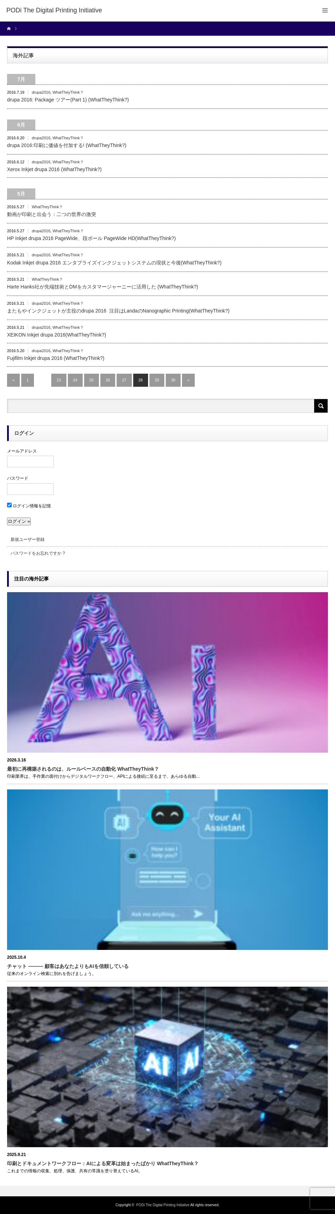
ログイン (24, 433)
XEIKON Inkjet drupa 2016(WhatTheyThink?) (56, 335)
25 (91, 380)
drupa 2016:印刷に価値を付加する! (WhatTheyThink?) (67, 145)
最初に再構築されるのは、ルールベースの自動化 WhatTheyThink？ (83, 769)
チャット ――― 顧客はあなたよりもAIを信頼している (68, 966)
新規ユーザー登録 (28, 539)
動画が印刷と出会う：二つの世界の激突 (51, 214)
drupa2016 (41, 92)
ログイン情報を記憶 (29, 505)
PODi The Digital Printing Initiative (162, 1205)
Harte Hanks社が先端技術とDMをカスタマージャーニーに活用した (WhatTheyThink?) (102, 287)
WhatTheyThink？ (68, 92)
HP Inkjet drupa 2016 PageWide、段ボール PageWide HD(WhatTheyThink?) (91, 238)
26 (108, 380)
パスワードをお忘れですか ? (38, 553)
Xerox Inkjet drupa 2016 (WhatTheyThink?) (54, 169)
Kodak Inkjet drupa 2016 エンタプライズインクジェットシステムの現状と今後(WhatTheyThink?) (114, 262)
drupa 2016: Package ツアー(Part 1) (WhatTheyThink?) (68, 100)
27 (124, 380)
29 (157, 380)
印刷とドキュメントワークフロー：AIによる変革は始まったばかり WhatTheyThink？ (103, 1163)
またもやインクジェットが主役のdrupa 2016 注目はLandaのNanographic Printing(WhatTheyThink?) (118, 311)
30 (173, 380)
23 (59, 380)
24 (75, 380)
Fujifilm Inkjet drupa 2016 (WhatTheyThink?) (55, 358)
